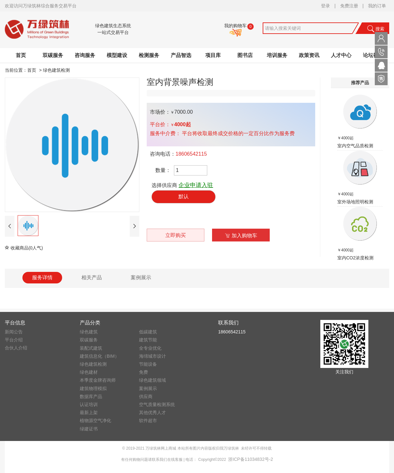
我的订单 (377, 5)
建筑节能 (148, 339)
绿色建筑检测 (56, 70)
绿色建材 (89, 372)
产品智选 (181, 55)
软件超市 (148, 420)
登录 (325, 5)
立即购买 (175, 235)
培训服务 (277, 55)
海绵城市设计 (152, 356)
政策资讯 (309, 55)
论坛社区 (373, 55)
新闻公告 (14, 331)
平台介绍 (14, 339)
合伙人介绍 (16, 347)
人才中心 (341, 55)
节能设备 (148, 364)
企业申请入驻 (195, 185)
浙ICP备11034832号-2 (250, 459)
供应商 (145, 396)
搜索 (375, 28)
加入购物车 (241, 235)
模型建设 (117, 55)
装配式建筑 (91, 348)
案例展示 (148, 388)
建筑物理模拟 (93, 388)
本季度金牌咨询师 (98, 380)
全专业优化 (150, 348)
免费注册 (349, 5)
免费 (143, 372)
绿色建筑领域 (152, 380)
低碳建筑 (148, 331)
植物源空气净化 (95, 420)
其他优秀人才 (152, 412)
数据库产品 (91, 396)
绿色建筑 (89, 331)
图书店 (245, 55)
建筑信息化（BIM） (99, 356)
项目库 (213, 55)
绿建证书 (89, 428)
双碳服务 (53, 55)
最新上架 (89, 412)
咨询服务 (85, 55)
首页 (21, 55)
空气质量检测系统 (157, 404)
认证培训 (89, 404)
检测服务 (149, 55)
